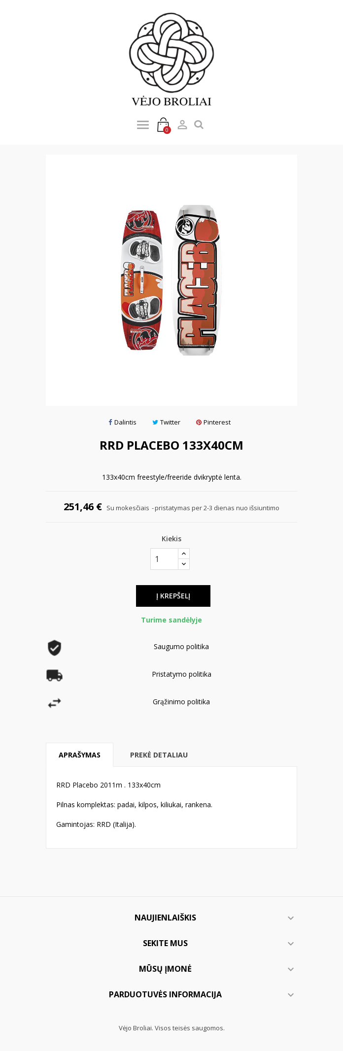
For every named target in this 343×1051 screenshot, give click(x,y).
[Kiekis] (164, 559)
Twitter (166, 422)
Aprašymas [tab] (80, 754)
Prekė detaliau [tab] (159, 754)
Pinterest (213, 422)
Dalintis (122, 422)
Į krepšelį (173, 595)
